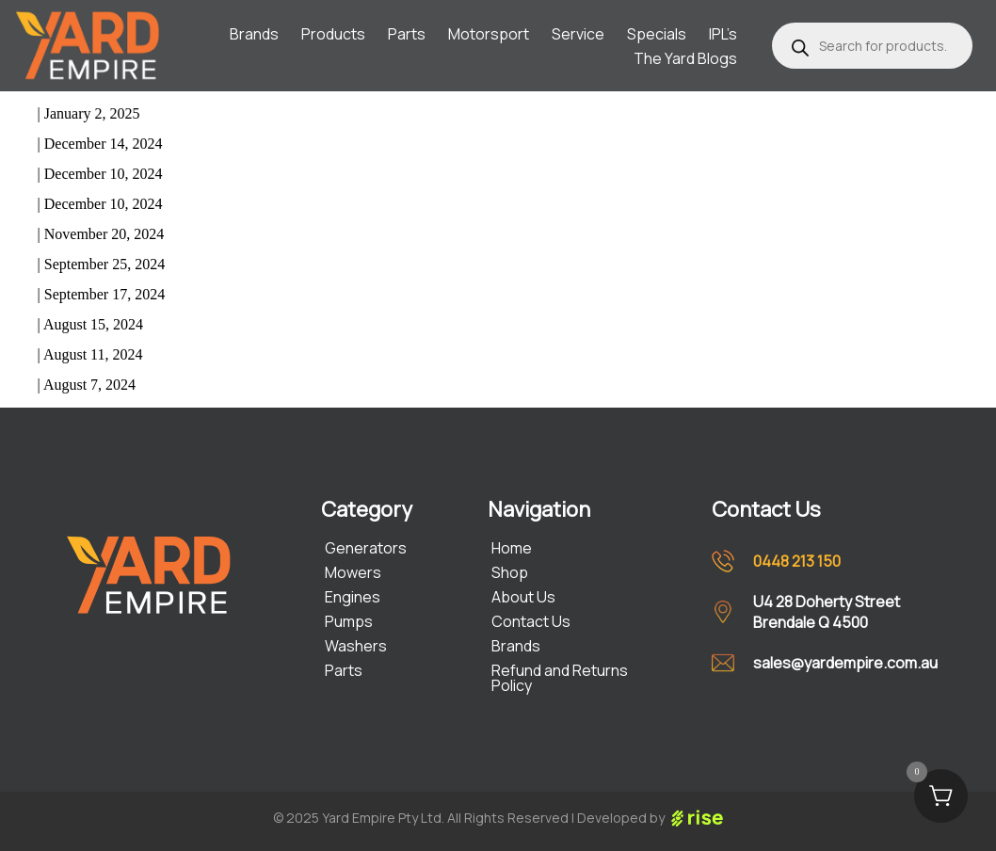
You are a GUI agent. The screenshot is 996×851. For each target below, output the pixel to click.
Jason (17, 113)
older (25, 400)
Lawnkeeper (37, 128)
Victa (16, 279)
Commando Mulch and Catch (89, 249)
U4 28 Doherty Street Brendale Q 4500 (826, 612)
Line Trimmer (42, 98)
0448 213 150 (797, 561)
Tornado (25, 309)
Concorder (32, 189)
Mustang (26, 339)
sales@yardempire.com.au (845, 662)
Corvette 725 (39, 219)
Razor (18, 369)
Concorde (29, 159)
